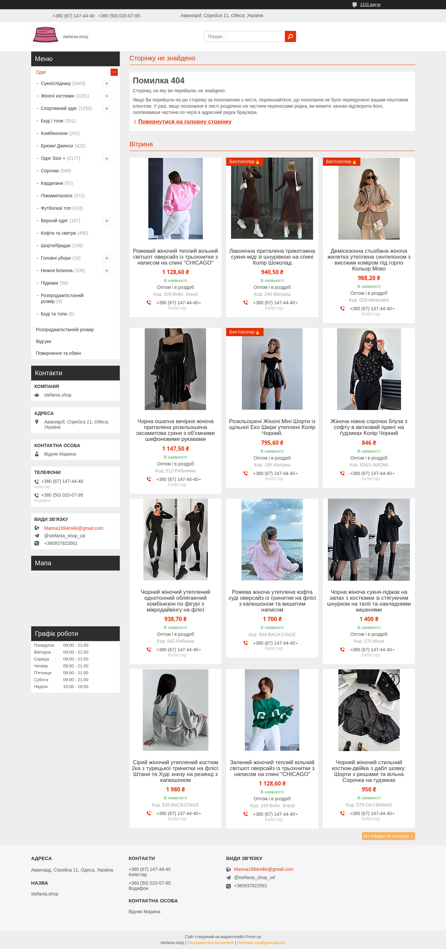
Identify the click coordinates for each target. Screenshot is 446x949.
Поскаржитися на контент (210, 942)
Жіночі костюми (57, 95)
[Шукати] (290, 36)
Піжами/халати (57, 195)
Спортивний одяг (59, 108)
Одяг (41, 72)
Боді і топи (52, 120)
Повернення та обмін (58, 353)
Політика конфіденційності (261, 942)
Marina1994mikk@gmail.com (74, 528)
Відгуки (44, 341)
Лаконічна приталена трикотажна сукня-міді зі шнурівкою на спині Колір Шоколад (272, 257)
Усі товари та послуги (386, 836)
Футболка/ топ (56, 208)
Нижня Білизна (57, 270)
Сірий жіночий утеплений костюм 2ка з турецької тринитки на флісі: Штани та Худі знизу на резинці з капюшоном (175, 771)
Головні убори (56, 258)
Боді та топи (54, 313)
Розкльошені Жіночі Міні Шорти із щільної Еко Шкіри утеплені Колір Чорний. (272, 427)
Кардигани (52, 183)
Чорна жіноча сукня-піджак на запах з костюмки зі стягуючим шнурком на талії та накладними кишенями (369, 601)
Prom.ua (253, 937)
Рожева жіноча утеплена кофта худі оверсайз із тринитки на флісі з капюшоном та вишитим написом (272, 601)
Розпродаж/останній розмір (62, 298)
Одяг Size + (53, 158)
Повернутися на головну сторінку (185, 122)
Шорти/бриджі (56, 245)
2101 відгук (370, 4)
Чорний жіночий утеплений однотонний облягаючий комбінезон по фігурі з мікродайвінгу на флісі (175, 601)
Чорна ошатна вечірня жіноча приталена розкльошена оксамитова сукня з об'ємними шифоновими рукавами (175, 430)
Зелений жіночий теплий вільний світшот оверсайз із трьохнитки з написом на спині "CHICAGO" (272, 768)
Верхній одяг (54, 220)
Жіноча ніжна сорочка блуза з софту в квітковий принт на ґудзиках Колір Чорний (368, 427)
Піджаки (49, 283)
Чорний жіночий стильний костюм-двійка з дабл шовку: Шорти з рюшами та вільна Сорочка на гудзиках (369, 771)
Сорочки (50, 170)
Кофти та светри (58, 233)
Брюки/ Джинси (57, 145)
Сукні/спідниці (56, 83)
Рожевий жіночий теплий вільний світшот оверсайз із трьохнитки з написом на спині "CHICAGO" (175, 257)
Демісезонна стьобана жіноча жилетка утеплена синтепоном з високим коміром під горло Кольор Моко (369, 260)
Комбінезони (54, 133)
